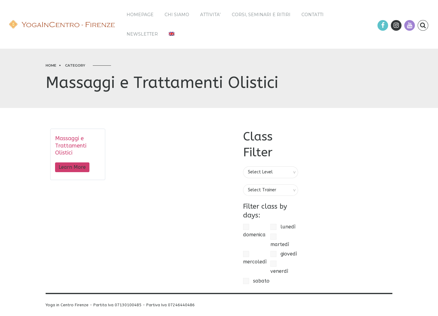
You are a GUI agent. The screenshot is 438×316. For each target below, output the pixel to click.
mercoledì (254, 258)
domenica (254, 231)
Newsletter (142, 34)
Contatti (312, 14)
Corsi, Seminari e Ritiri (261, 14)
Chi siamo (177, 14)
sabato (256, 281)
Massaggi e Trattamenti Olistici (70, 145)
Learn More (72, 167)
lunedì (282, 227)
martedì (279, 240)
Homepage (140, 14)
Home (51, 65)
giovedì (283, 254)
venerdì (279, 267)
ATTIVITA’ (210, 14)
